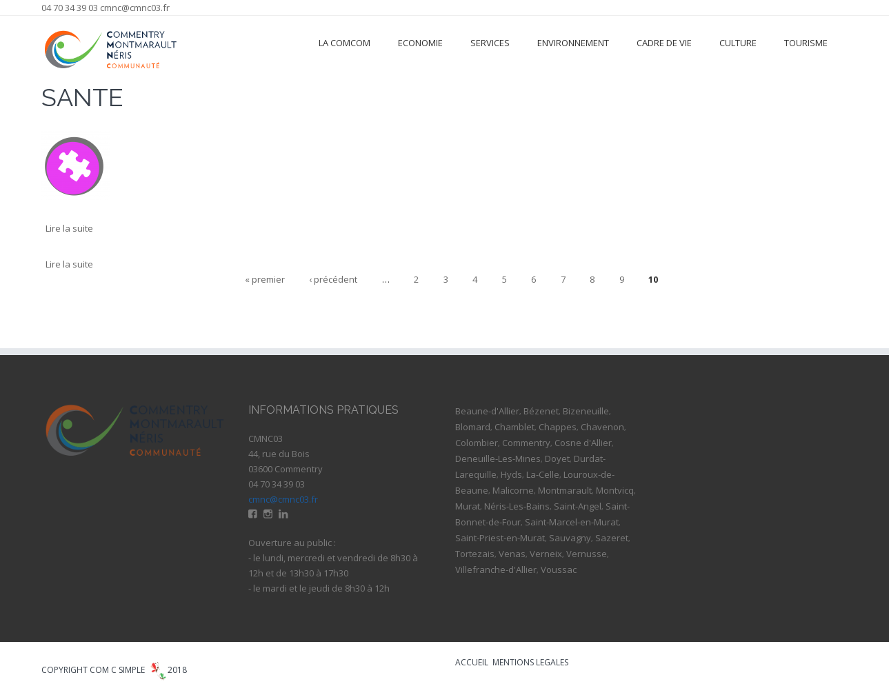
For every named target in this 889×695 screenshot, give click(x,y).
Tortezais (475, 553)
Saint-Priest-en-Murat (500, 538)
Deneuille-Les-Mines (498, 458)
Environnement (573, 43)
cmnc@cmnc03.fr (135, 7)
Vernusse (586, 553)
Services (490, 43)
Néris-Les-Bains (517, 506)
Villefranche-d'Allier (496, 569)
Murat (467, 506)
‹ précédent (333, 279)
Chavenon (602, 427)
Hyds (511, 474)
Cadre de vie (664, 43)
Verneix (546, 553)
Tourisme (806, 43)
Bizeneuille (586, 411)
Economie (420, 43)
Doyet (557, 458)
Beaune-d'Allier (487, 411)
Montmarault (565, 490)
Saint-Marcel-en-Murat (572, 522)
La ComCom (344, 43)
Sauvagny (570, 538)
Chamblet (515, 427)
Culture (738, 43)
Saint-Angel (577, 506)
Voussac (559, 569)
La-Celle (542, 474)
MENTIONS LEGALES (530, 662)
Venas (512, 553)
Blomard (472, 427)
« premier (265, 279)
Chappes (558, 427)
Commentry (526, 442)
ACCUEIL (471, 662)
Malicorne (513, 490)
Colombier (476, 442)
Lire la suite (69, 228)
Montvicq (615, 490)
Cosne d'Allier (583, 442)
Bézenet (541, 411)
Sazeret (611, 538)
